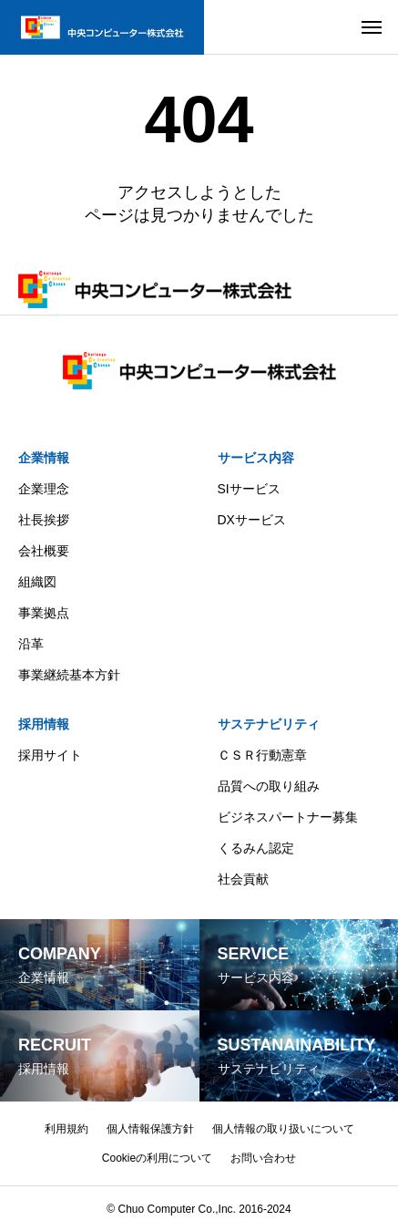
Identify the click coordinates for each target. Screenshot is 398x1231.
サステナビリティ (269, 724)
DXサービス (252, 519)
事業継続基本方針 (69, 674)
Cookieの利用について (157, 1158)
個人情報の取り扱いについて (283, 1128)
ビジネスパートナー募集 (288, 817)
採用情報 (43, 724)
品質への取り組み (269, 786)
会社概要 (43, 550)
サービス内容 (256, 457)
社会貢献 (243, 879)
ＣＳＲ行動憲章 (262, 755)
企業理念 (43, 488)
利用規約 (66, 1128)
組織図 (37, 581)
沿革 (31, 643)
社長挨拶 (43, 519)
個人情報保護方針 (150, 1128)
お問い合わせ (263, 1158)
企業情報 (43, 457)
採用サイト (50, 755)
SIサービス (249, 488)
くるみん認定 (256, 848)
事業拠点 (43, 612)
